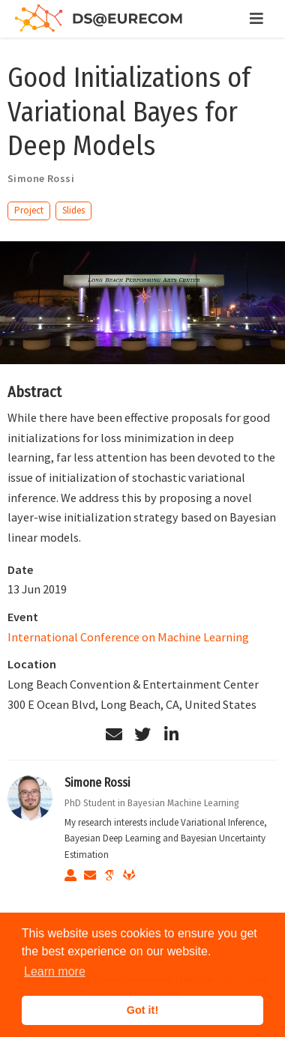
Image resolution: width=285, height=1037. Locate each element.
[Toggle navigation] (256, 18)
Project (29, 210)
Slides (73, 210)
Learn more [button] (55, 971)
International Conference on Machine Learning (128, 636)
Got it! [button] (142, 1010)
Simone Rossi (97, 783)
